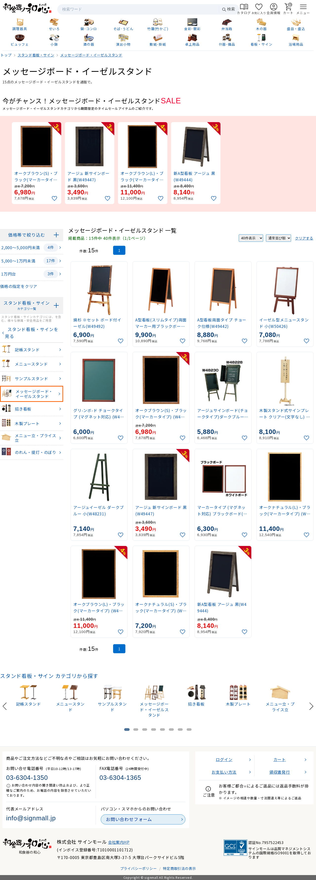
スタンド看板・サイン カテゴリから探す (49, 675)
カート (280, 759)
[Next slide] (311, 706)
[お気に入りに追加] (55, 198)
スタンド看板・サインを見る (32, 332)
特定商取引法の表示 (179, 868)
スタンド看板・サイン (26, 305)
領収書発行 (279, 772)
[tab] (127, 729)
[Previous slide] (5, 706)
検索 (228, 9)
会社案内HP (119, 842)
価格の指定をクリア (18, 286)
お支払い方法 (224, 772)
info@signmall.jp (31, 818)
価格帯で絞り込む (26, 235)
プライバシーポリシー (138, 868)
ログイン (224, 759)
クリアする (304, 238)
